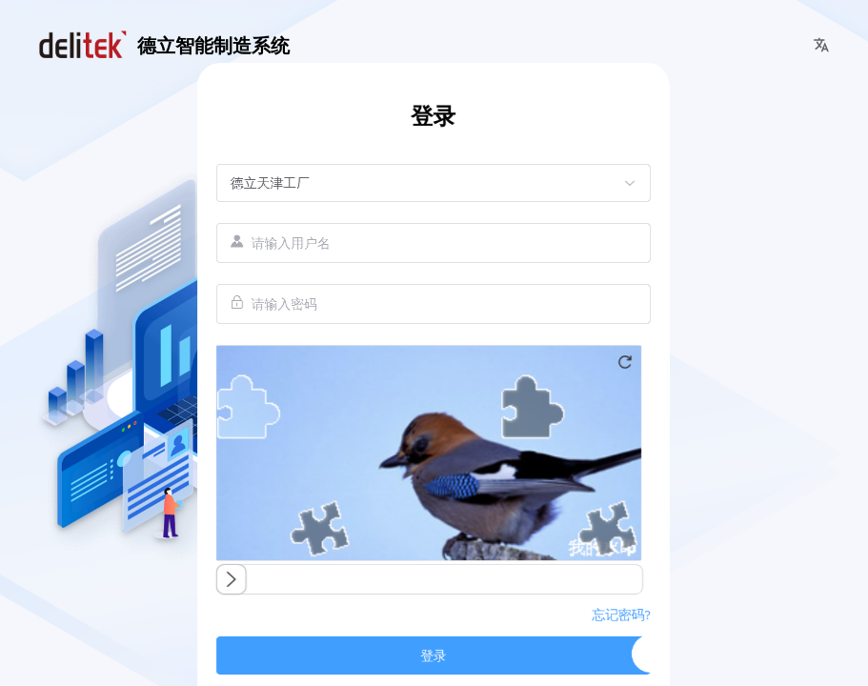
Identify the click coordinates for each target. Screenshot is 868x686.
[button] (821, 45)
